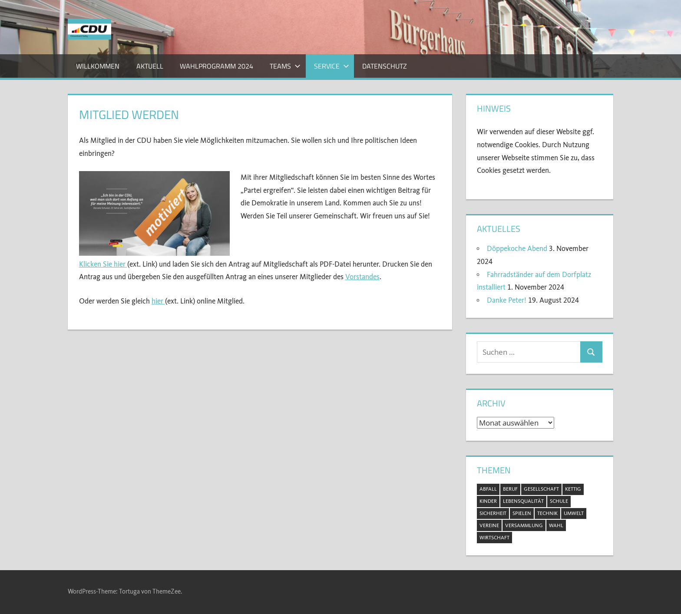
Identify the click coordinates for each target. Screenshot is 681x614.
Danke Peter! (506, 300)
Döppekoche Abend (517, 248)
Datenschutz (384, 66)
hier (158, 301)
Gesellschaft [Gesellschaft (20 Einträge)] (541, 489)
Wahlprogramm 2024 (216, 66)
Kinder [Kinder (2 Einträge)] (488, 501)
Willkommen (97, 66)
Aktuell (149, 66)
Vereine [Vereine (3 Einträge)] (489, 525)
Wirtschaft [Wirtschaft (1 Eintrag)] (494, 538)
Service (331, 66)
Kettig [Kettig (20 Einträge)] (573, 489)
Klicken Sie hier (103, 264)
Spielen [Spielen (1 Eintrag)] (521, 513)
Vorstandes (362, 277)
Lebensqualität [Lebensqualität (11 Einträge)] (523, 501)
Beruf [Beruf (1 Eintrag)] (510, 489)
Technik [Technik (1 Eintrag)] (547, 513)
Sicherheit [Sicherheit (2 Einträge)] (492, 513)
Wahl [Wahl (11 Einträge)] (556, 525)
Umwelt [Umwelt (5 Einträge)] (574, 513)
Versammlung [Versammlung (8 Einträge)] (524, 525)
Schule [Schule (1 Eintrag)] (559, 501)
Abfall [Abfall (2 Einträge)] (488, 489)
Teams (285, 66)
